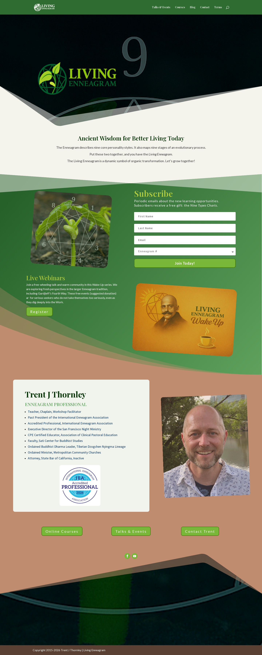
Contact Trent (200, 531)
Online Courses (61, 531)
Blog (192, 7)
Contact (204, 7)
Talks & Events (161, 7)
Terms (218, 7)
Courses (180, 7)
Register (39, 311)
